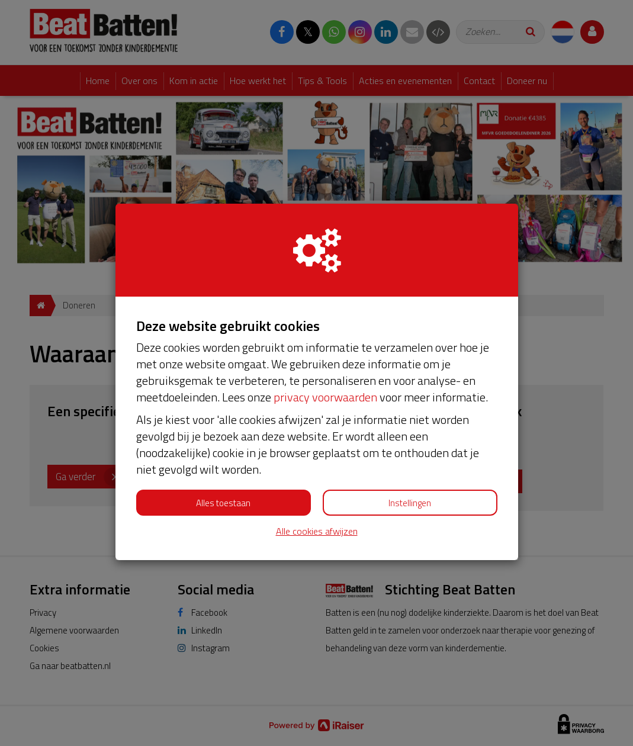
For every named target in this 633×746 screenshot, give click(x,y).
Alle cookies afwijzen (317, 531)
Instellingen (409, 503)
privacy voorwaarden (325, 397)
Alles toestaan (223, 503)
